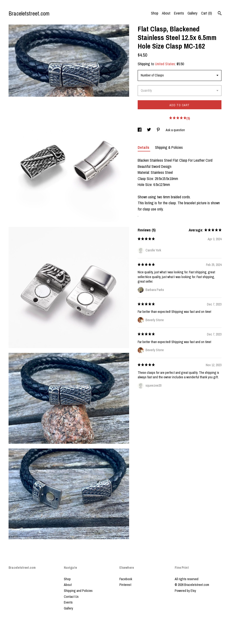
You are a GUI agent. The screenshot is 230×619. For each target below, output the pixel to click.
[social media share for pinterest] (158, 130)
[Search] (219, 13)
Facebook (125, 579)
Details (144, 147)
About (166, 13)
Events (179, 13)
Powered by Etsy (185, 591)
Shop (154, 13)
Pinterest (125, 585)
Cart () (206, 13)
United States (165, 63)
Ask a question (175, 130)
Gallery (192, 13)
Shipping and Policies (78, 591)
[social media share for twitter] (149, 130)
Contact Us (71, 596)
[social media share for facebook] (140, 130)
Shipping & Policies (169, 147)
